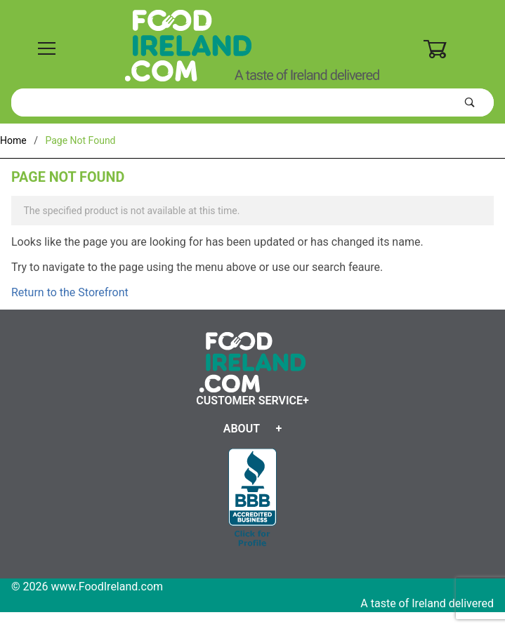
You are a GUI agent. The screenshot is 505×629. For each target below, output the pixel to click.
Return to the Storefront (70, 292)
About (241, 428)
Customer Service (249, 400)
